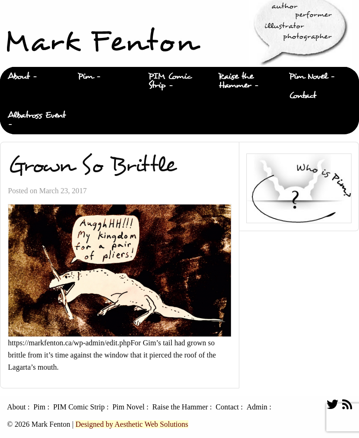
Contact (302, 96)
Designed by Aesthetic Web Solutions (131, 424)
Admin (256, 407)
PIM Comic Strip (170, 81)
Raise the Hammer (235, 81)
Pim (85, 76)
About (18, 76)
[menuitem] (35, 77)
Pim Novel (308, 76)
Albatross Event (36, 115)
